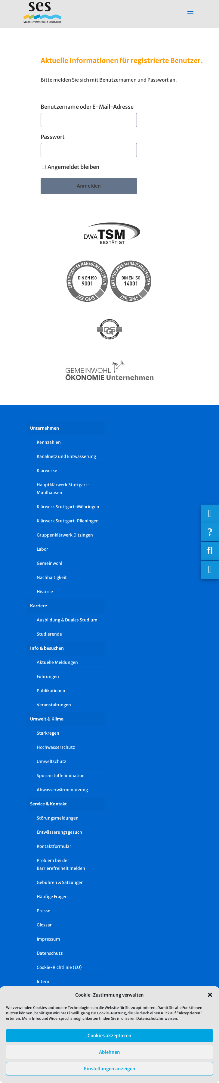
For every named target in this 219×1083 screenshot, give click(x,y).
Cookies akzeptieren (109, 1035)
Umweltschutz (51, 761)
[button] (210, 995)
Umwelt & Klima (46, 719)
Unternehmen (44, 428)
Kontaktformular (54, 846)
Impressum (48, 939)
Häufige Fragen (52, 896)
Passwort (53, 136)
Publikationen (51, 690)
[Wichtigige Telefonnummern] (210, 514)
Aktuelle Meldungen (57, 662)
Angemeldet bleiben (70, 166)
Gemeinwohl (49, 563)
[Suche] (210, 551)
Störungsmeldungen (58, 818)
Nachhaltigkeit (52, 577)
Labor (42, 549)
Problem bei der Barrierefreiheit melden (61, 864)
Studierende (49, 634)
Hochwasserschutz (56, 747)
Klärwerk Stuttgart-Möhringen (68, 506)
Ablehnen (109, 1052)
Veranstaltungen (54, 705)
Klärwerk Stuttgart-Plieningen (68, 521)
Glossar (44, 925)
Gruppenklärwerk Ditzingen (65, 535)
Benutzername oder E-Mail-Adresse (87, 106)
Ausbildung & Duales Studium (67, 620)
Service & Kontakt (48, 804)
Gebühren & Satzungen (60, 882)
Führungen (48, 676)
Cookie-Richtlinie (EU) (59, 967)
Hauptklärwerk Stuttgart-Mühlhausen (63, 488)
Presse (43, 910)
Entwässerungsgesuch (59, 832)
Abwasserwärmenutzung (62, 789)
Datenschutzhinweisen (156, 1018)
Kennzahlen (49, 442)
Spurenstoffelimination (61, 775)
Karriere (38, 605)
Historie (45, 591)
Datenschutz (50, 953)
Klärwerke (47, 470)
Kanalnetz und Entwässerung (66, 456)
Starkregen (48, 733)
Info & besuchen (47, 648)
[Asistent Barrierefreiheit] (210, 570)
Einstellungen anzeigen (109, 1069)
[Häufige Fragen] (210, 532)
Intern (43, 981)
